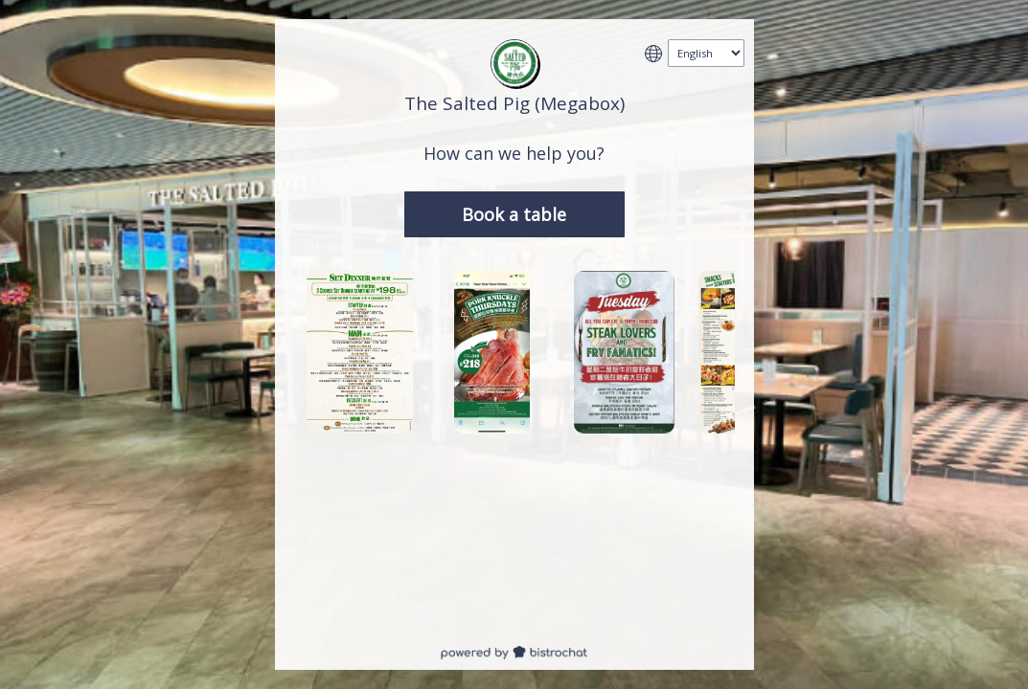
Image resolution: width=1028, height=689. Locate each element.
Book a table (514, 214)
